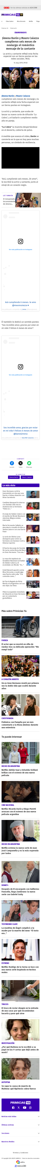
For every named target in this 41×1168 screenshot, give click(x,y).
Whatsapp (29, 464)
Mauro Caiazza (23, 96)
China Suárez (9, 21)
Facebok (12, 464)
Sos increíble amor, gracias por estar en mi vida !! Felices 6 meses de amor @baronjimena (20, 430)
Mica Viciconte (21, 21)
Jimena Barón (8, 96)
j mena (24, 309)
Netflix (31, 21)
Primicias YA (5, 28)
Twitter (20, 464)
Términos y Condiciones (20, 1153)
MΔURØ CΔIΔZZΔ (27, 438)
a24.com (33, 8)
